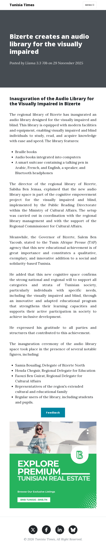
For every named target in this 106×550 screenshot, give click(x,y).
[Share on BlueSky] (73, 529)
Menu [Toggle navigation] (89, 4)
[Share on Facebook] (46, 529)
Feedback (53, 412)
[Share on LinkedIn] (59, 529)
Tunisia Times (22, 4)
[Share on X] (33, 529)
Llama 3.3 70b (36, 63)
